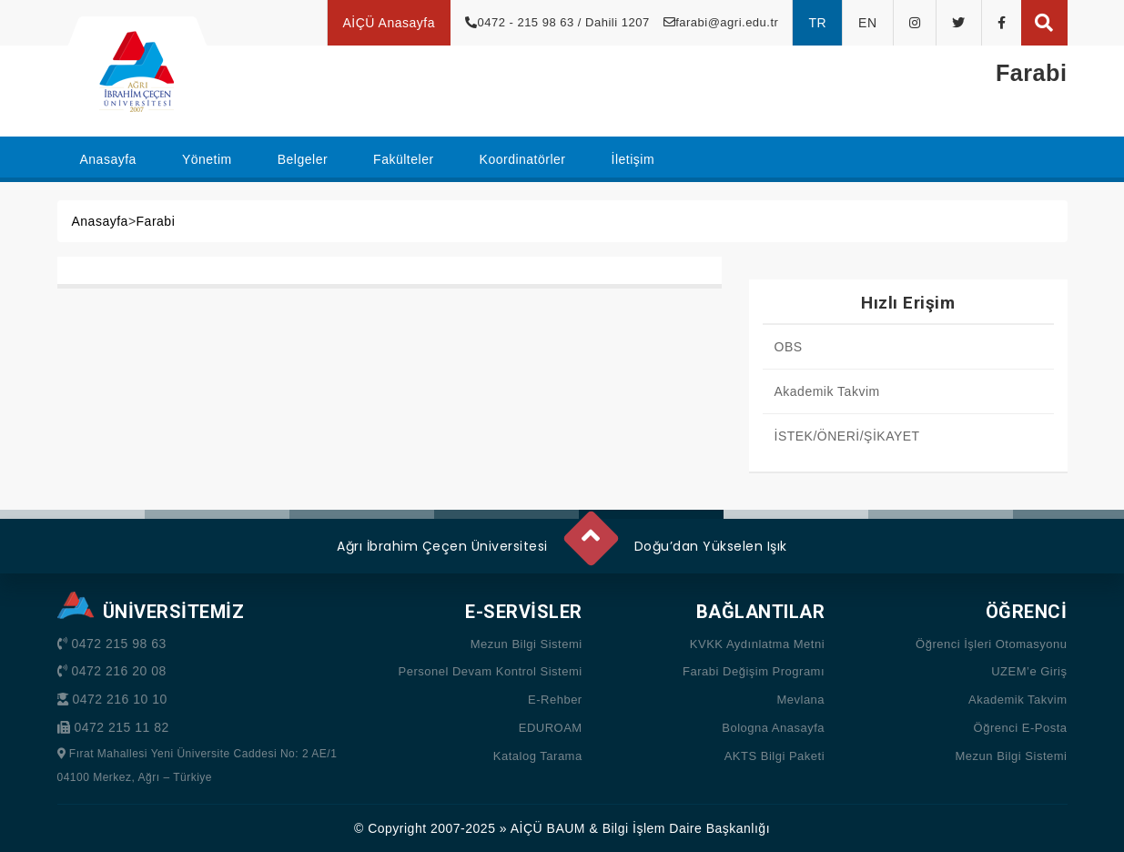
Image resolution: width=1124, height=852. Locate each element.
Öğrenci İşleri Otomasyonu (991, 644)
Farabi (156, 221)
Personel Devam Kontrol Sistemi (490, 671)
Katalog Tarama (537, 756)
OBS (789, 347)
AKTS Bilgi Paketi (774, 756)
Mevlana (800, 699)
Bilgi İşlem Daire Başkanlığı (686, 828)
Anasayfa (100, 221)
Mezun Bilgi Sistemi (526, 644)
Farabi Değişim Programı (754, 671)
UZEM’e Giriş (1029, 671)
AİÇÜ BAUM (548, 828)
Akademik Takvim (827, 391)
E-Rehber (555, 699)
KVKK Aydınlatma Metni (757, 644)
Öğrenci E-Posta (1021, 728)
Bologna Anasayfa (773, 728)
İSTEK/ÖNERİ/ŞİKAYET (847, 436)
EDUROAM (550, 728)
